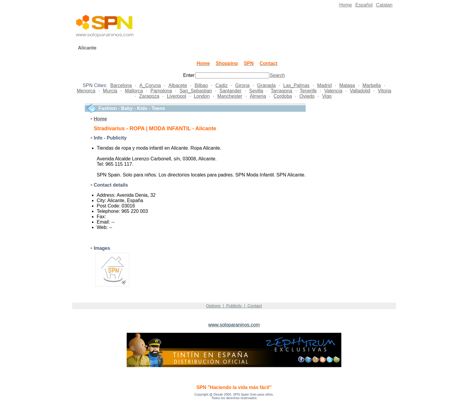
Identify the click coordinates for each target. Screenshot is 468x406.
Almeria (258, 96)
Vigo (327, 96)
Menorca (86, 90)
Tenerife (308, 90)
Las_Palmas (296, 85)
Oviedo (307, 96)
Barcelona (121, 85)
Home (345, 4)
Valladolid (360, 90)
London (202, 96)
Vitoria (384, 90)
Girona (242, 85)
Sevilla (256, 90)
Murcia (110, 90)
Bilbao (201, 85)
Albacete (177, 85)
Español (364, 4)
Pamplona (161, 90)
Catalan (384, 4)
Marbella (371, 85)
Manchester (229, 96)
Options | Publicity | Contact (234, 305)
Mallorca (134, 90)
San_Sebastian (195, 90)
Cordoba (282, 96)
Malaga (347, 85)
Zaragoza (149, 96)
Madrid (324, 85)
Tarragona (281, 90)
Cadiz (221, 85)
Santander (230, 90)
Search (277, 75)
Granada (266, 85)
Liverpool (176, 96)
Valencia (333, 90)
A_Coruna (150, 85)
